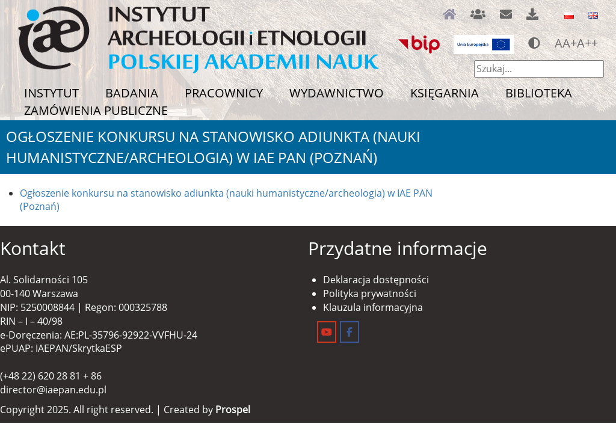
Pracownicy (224, 93)
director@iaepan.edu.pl (53, 389)
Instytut (51, 93)
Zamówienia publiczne (96, 110)
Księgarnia (444, 93)
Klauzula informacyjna (373, 307)
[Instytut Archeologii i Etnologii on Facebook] (349, 332)
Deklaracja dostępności (376, 279)
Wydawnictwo (336, 93)
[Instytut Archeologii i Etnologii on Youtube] (326, 332)
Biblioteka (538, 93)
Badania (131, 93)
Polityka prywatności (369, 293)
